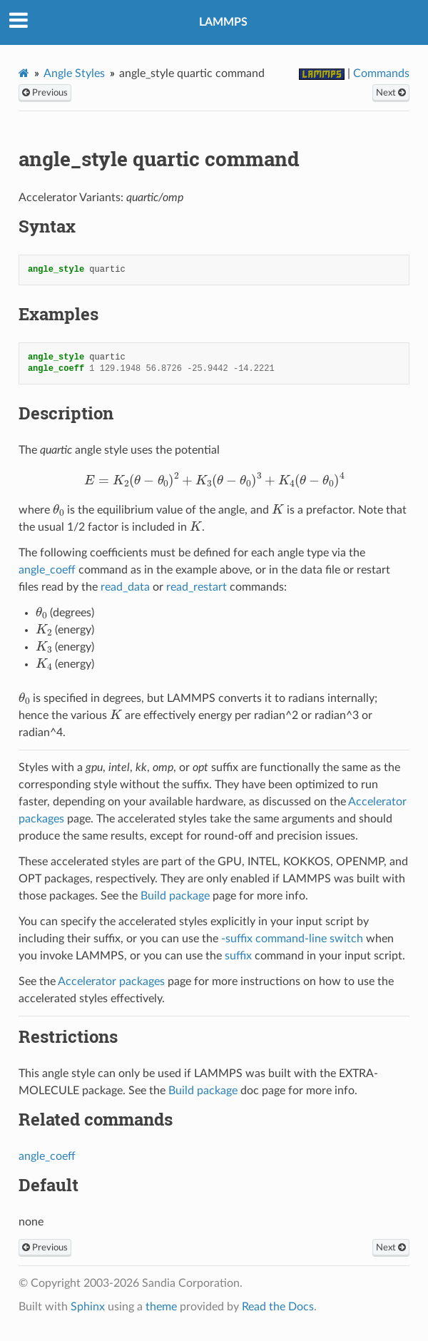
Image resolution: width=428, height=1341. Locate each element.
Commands (381, 73)
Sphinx (88, 1306)
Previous (45, 92)
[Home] (24, 73)
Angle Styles (74, 73)
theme (161, 1306)
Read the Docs (278, 1306)
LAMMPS (223, 22)
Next (391, 92)
